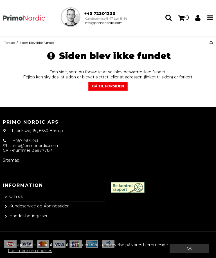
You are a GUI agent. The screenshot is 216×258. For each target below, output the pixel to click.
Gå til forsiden (108, 86)
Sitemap (11, 160)
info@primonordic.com (103, 23)
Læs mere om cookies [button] (30, 250)
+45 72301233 (99, 13)
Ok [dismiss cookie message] (189, 248)
